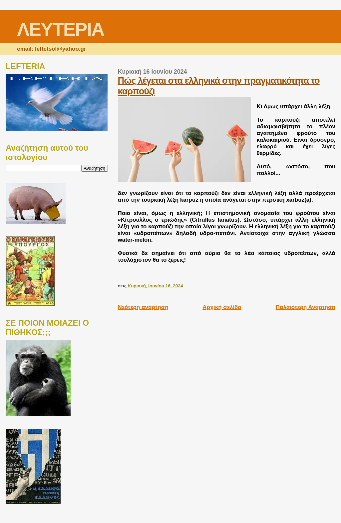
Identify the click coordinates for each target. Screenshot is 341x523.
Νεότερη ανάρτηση (143, 307)
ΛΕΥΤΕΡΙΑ (60, 29)
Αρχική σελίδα (221, 307)
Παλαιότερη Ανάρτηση (305, 307)
